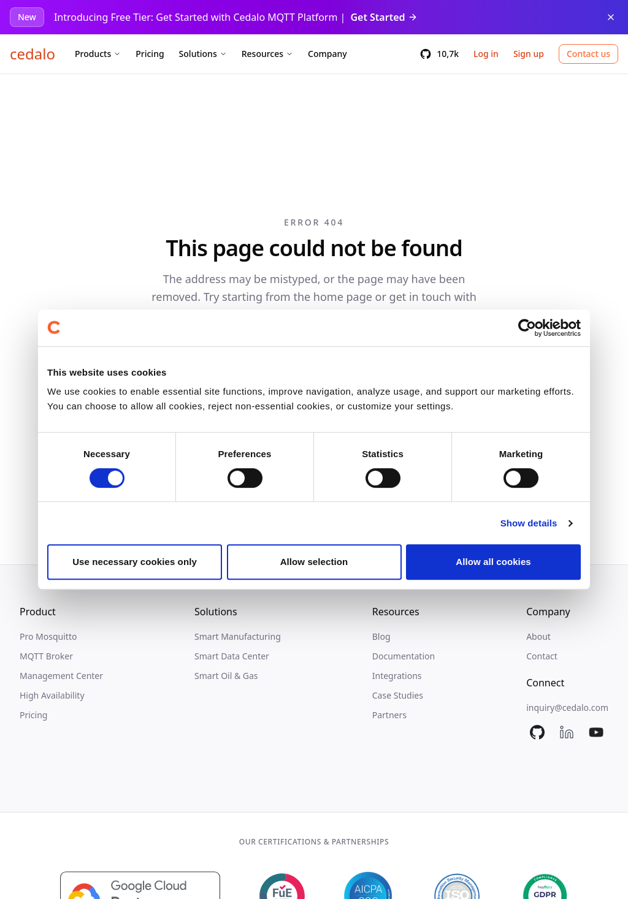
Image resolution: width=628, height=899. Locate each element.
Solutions (203, 53)
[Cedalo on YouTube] (596, 732)
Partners (389, 715)
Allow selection (314, 561)
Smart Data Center (231, 656)
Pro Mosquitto (48, 636)
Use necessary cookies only (134, 561)
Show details (528, 523)
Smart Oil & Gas (226, 675)
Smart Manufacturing (237, 636)
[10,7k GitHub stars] (439, 54)
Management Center (61, 675)
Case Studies (397, 695)
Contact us (588, 53)
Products (98, 53)
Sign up (528, 53)
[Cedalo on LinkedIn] (567, 732)
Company (327, 53)
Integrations (397, 675)
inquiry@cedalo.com (567, 707)
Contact (541, 656)
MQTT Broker (46, 656)
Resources (267, 53)
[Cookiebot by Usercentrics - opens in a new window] (527, 328)
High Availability (52, 695)
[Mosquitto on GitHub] (537, 732)
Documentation (403, 656)
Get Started (383, 17)
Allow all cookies (493, 561)
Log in (486, 53)
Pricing (150, 53)
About (538, 636)
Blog (381, 636)
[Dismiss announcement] (610, 17)
